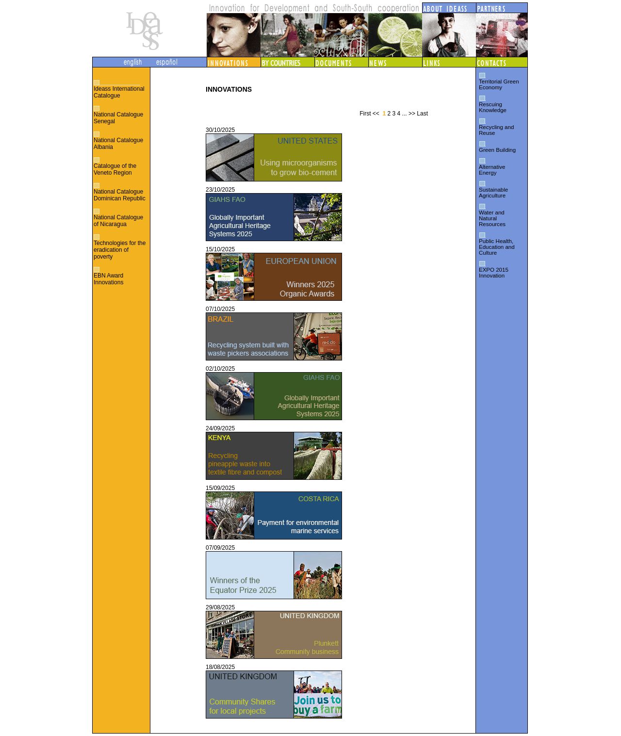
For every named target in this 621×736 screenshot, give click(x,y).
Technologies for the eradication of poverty (120, 250)
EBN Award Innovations (108, 279)
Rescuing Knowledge (493, 107)
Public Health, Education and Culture (497, 247)
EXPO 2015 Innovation (493, 272)
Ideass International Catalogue (119, 92)
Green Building (497, 150)
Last (422, 113)
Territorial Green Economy (499, 84)
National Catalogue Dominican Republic (120, 195)
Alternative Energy (492, 170)
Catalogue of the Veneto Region (115, 169)
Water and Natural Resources (492, 218)
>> (412, 113)
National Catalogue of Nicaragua (118, 221)
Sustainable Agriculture (493, 192)
